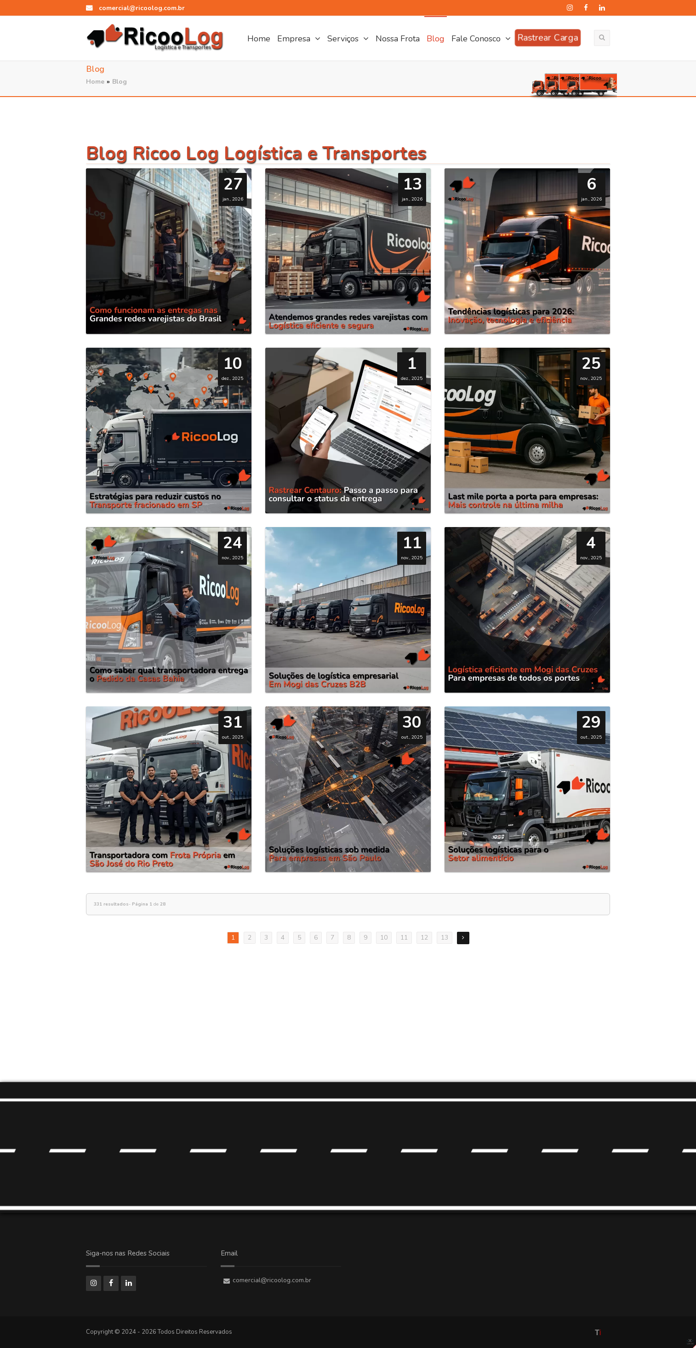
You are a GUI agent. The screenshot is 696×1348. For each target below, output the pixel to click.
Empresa (298, 38)
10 (384, 937)
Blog (436, 38)
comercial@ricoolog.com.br (135, 8)
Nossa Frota (398, 38)
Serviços (348, 38)
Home (258, 38)
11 (404, 937)
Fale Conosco (481, 38)
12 (424, 937)
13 (444, 937)
